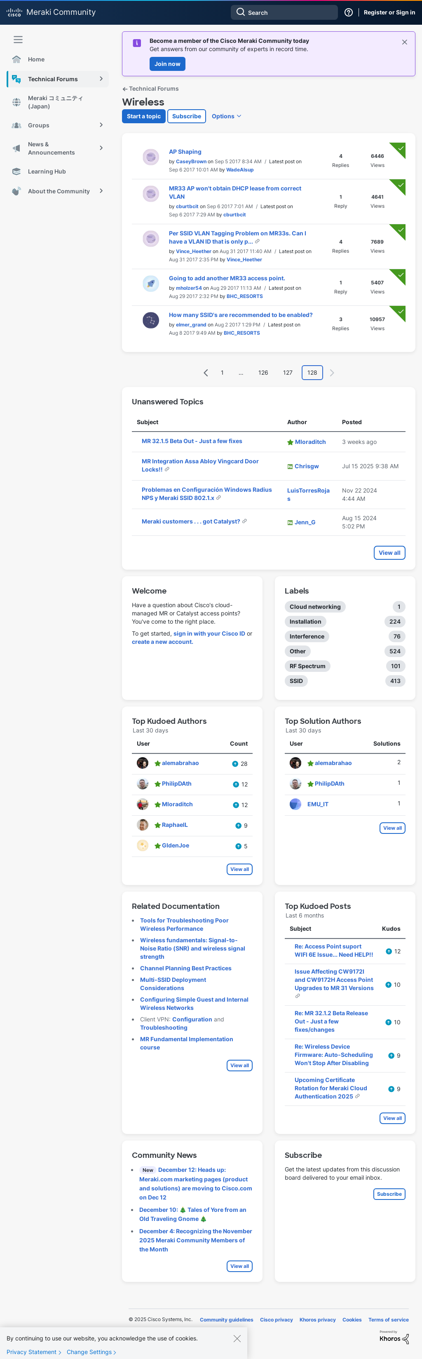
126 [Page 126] (263, 372)
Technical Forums (150, 88)
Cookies (352, 1320)
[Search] (284, 12)
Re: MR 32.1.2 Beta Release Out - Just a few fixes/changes (331, 1021)
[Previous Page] (206, 372)
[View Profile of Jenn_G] (305, 522)
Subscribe (186, 116)
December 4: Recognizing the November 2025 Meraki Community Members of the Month (195, 1240)
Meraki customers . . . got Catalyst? (191, 521)
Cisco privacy (276, 1320)
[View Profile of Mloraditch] (310, 441)
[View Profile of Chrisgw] (307, 465)
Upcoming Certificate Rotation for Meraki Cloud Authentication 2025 (331, 1088)
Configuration (192, 1019)
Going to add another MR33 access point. (227, 278)
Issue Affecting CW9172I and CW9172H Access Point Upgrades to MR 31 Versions (334, 979)
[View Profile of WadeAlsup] (240, 170)
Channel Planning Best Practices (186, 968)
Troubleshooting (164, 1027)
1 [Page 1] (222, 372)
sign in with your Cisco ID (209, 633)
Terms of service (388, 1320)
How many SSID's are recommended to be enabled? (241, 314)
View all (390, 552)
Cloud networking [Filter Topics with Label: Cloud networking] (315, 606)
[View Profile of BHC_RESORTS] (245, 296)
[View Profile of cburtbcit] (187, 206)
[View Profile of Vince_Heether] (193, 251)
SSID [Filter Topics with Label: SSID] (296, 680)
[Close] (237, 1344)
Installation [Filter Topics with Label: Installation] (305, 621)
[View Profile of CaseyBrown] (191, 161)
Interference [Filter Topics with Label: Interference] (307, 636)
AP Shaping (185, 151)
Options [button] (223, 116)
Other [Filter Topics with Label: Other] (298, 651)
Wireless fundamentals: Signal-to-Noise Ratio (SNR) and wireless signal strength (192, 948)
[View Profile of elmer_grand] (191, 325)
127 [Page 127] (288, 372)
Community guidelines (226, 1320)
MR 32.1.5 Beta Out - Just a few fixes (192, 440)
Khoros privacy (318, 1320)
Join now (168, 63)
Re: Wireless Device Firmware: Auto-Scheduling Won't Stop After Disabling (334, 1054)
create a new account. (162, 641)
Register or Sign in (389, 12)
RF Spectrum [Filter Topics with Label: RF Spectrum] (308, 665)
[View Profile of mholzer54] (189, 288)
